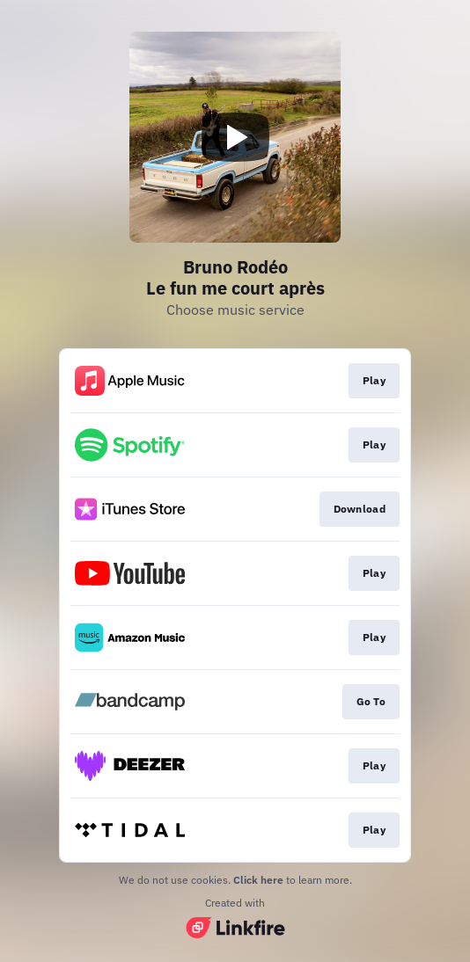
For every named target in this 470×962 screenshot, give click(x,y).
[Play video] (235, 137)
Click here (258, 879)
